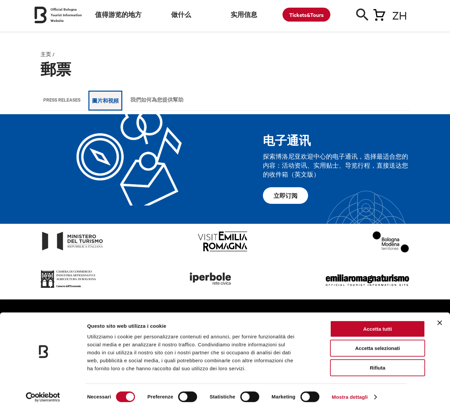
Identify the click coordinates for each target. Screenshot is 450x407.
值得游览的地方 (118, 15)
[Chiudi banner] (439, 319)
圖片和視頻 (105, 100)
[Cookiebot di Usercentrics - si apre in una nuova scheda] (43, 394)
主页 (46, 54)
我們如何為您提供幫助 (156, 99)
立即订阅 (285, 195)
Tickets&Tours (306, 14)
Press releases (61, 99)
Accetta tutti (377, 326)
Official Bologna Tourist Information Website (66, 15)
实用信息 (244, 15)
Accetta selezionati (377, 345)
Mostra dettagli (350, 394)
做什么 (181, 15)
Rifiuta (378, 364)
